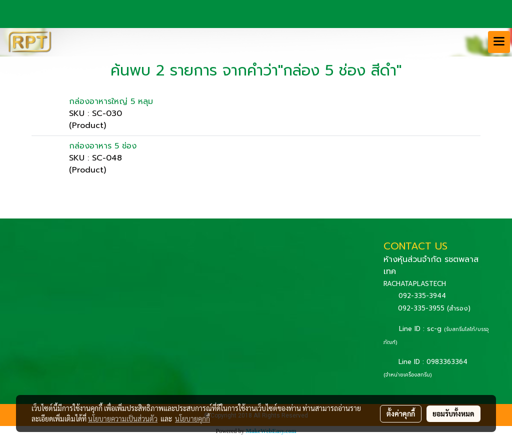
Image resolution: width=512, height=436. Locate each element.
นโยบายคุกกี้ (192, 418)
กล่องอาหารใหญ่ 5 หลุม (111, 102)
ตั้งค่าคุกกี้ (400, 413)
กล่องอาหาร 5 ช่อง (102, 146)
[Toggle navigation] (499, 42)
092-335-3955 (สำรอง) (434, 308)
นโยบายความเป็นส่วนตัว (123, 418)
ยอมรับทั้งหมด (453, 413)
